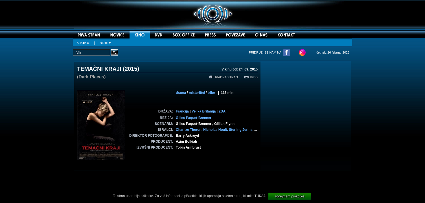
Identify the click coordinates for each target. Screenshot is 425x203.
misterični (197, 93)
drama (181, 93)
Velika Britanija (204, 111)
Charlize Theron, (189, 130)
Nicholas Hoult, (216, 130)
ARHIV (105, 43)
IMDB (251, 77)
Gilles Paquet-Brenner (193, 118)
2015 (131, 69)
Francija (182, 111)
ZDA (221, 111)
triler (211, 93)
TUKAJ (260, 196)
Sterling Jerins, (241, 130)
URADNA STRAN (223, 77)
